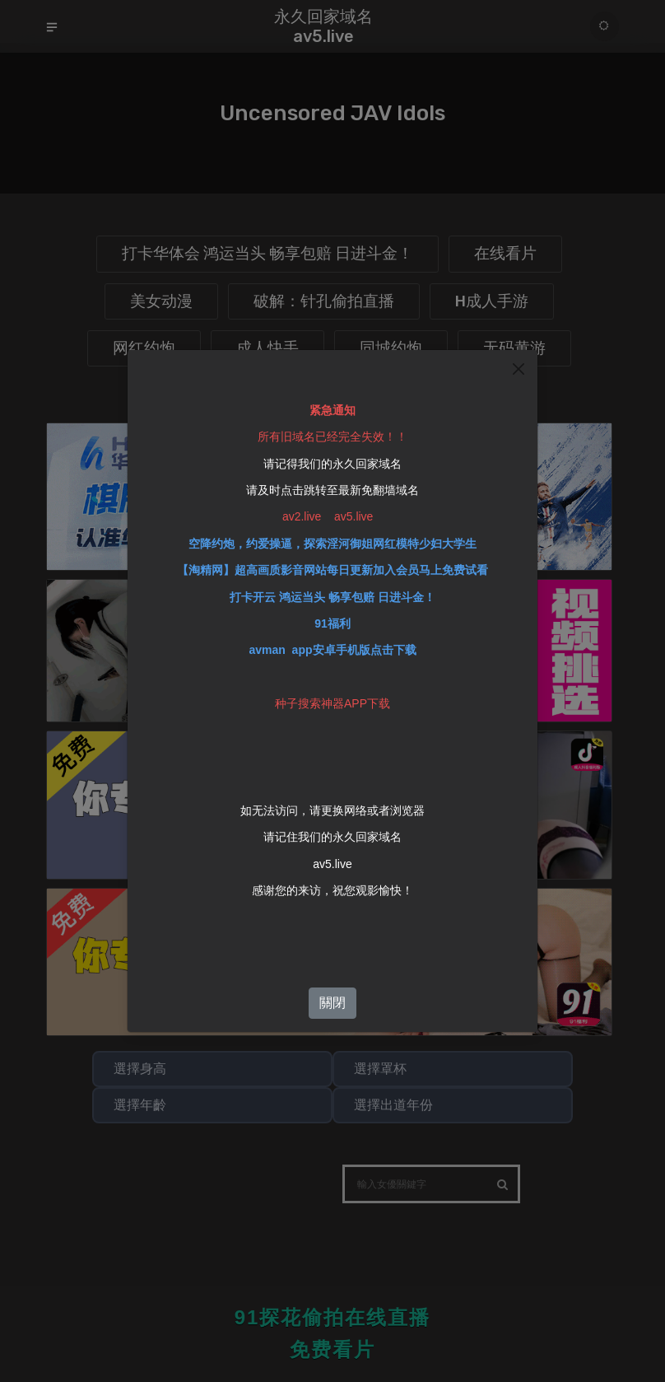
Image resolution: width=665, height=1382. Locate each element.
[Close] (518, 365)
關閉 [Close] (332, 999)
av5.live (332, 860)
